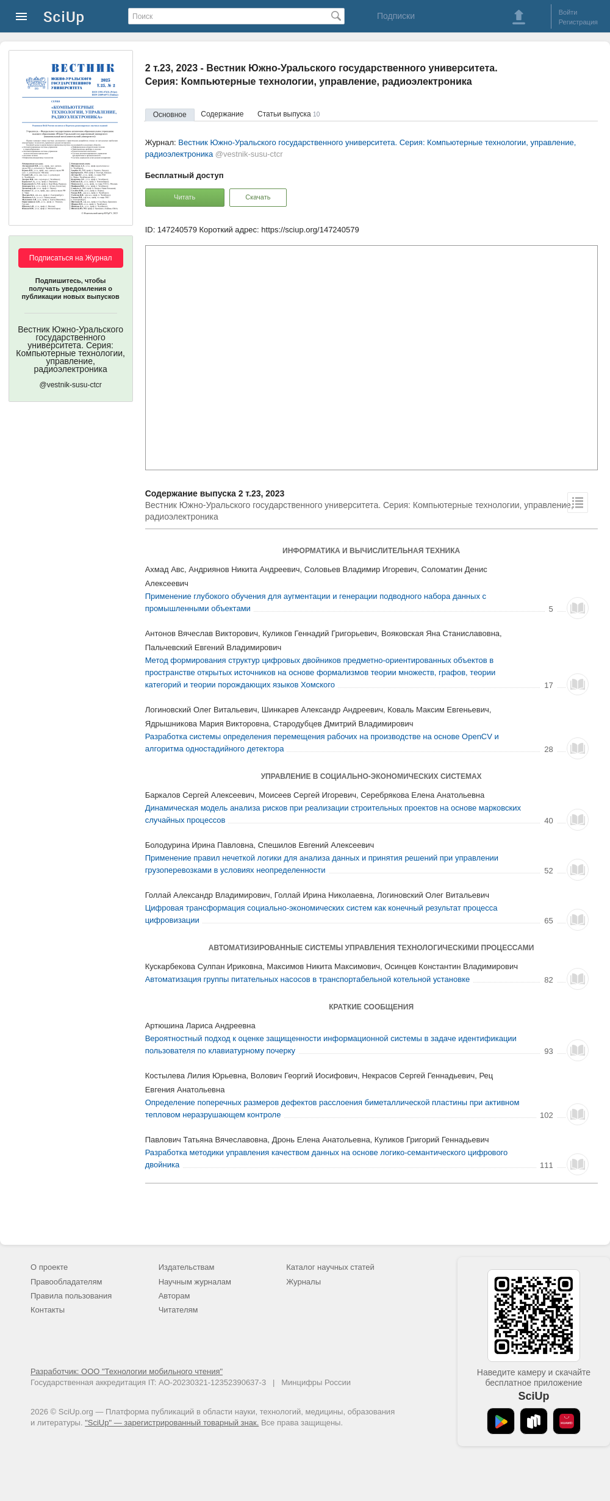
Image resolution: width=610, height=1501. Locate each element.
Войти (568, 12)
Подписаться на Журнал (70, 258)
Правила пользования (71, 1295)
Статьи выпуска (288, 114)
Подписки (396, 16)
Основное (170, 114)
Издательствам (187, 1267)
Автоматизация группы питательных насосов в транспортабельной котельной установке (307, 979)
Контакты (47, 1309)
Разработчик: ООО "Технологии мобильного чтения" (126, 1371)
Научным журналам (195, 1281)
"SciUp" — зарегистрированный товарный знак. (172, 1422)
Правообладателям (66, 1281)
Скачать (257, 197)
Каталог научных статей (330, 1267)
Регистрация (578, 22)
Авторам (174, 1295)
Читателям (178, 1309)
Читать (184, 197)
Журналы (303, 1281)
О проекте (49, 1267)
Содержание (222, 114)
